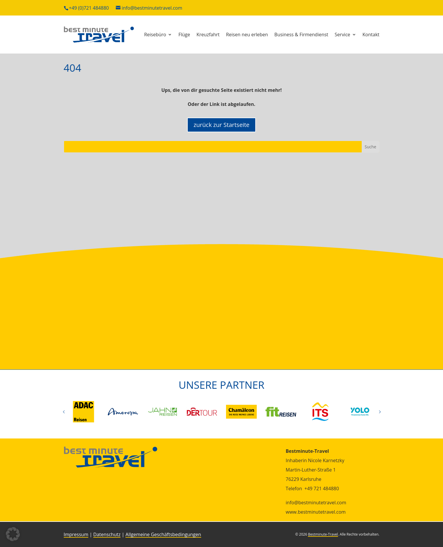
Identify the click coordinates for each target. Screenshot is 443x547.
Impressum (76, 534)
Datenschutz (106, 534)
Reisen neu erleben (247, 34)
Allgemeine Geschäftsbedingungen (163, 534)
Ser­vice (342, 34)
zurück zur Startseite (221, 125)
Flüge (184, 34)
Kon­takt (371, 34)
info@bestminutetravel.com (152, 8)
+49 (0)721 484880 (89, 8)
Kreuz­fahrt (208, 34)
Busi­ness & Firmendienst (301, 34)
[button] (13, 534)
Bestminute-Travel (323, 534)
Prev (63, 411)
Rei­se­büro (155, 34)
